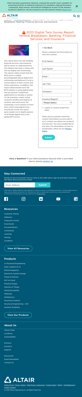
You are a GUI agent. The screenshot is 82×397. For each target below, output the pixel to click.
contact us (48, 161)
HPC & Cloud (9, 280)
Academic (8, 241)
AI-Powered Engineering (14, 263)
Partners (7, 343)
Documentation (10, 227)
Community (9, 230)
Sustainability (10, 337)
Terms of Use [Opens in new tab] (9, 385)
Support (7, 350)
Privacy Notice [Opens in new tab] (20, 385)
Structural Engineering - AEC (16, 304)
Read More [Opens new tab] (66, 10)
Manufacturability (11, 290)
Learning (8, 234)
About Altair (9, 330)
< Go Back (47, 47)
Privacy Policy (41, 193)
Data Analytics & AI (12, 267)
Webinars (8, 217)
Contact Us (9, 362)
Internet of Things (11, 287)
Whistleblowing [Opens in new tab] (69, 385)
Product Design (10, 284)
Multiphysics (9, 297)
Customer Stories (11, 214)
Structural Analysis (12, 300)
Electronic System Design (15, 273)
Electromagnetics (11, 270)
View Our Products (18, 315)
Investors (8, 346)
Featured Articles (11, 220)
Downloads (9, 224)
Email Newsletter (11, 359)
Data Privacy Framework (36, 385)
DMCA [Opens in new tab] (60, 385)
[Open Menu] (78, 16)
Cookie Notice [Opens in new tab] (51, 385)
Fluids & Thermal (11, 277)
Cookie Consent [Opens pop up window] (10, 387)
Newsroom (9, 356)
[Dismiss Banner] (77, 6)
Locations (8, 333)
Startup (7, 237)
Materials (8, 294)
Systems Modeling (12, 307)
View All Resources (18, 248)
